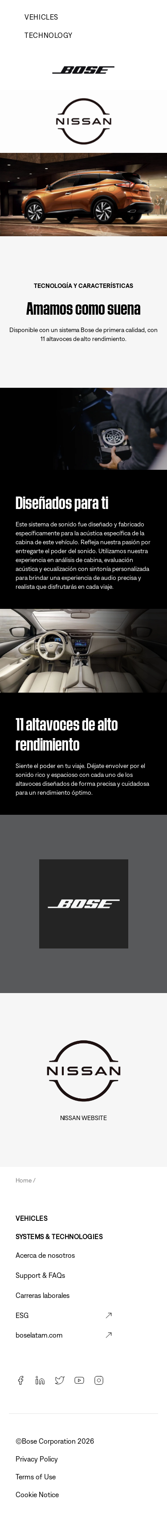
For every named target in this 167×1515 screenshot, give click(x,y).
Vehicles (41, 17)
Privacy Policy (38, 1459)
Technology (48, 35)
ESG (22, 1315)
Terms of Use (36, 1477)
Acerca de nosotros (45, 1255)
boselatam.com (39, 1335)
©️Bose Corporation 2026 (56, 1441)
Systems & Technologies (59, 1236)
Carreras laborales (42, 1295)
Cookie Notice (38, 1494)
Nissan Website (83, 1117)
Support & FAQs (40, 1275)
